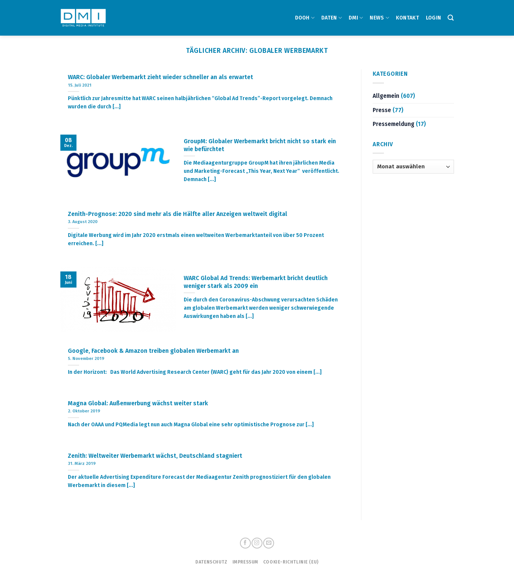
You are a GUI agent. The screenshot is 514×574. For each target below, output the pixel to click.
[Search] (451, 17)
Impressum (245, 562)
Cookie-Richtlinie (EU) (291, 562)
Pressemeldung (393, 124)
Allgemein (386, 96)
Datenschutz (211, 562)
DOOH (305, 17)
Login (433, 18)
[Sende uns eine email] (268, 543)
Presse (382, 110)
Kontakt (407, 18)
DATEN (331, 17)
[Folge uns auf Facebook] (245, 543)
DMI (356, 17)
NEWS (379, 17)
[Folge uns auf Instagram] (257, 543)
